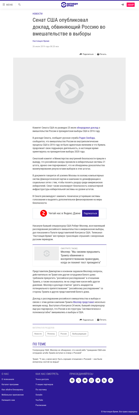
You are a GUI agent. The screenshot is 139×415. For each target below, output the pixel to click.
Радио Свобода (87, 137)
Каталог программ (10, 384)
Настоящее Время (41, 41)
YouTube (39, 399)
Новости (37, 13)
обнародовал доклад (88, 127)
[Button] (86, 54)
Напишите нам (8, 399)
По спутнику (41, 389)
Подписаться (90, 213)
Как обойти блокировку (12, 389)
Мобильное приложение (13, 394)
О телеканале (8, 379)
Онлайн (39, 394)
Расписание (41, 404)
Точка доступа (42, 379)
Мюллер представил (84, 301)
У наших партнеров (44, 384)
